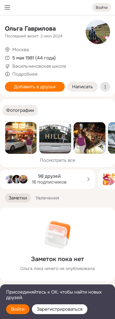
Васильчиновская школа (39, 66)
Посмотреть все (57, 160)
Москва (20, 50)
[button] (20, 110)
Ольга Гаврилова (30, 28)
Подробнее (25, 74)
